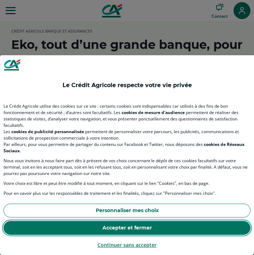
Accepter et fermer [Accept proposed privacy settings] (127, 228)
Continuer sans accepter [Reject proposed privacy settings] (127, 245)
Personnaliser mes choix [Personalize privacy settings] (127, 210)
